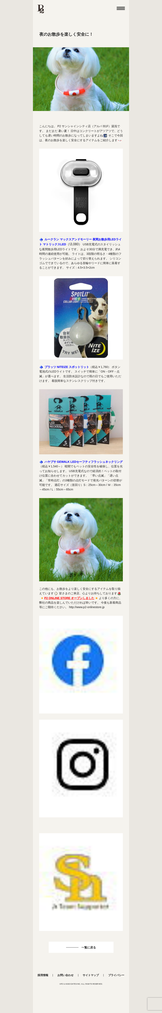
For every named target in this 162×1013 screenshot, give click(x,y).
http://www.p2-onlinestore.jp (87, 607)
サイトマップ (91, 975)
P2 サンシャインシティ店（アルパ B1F (83, 126)
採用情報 (42, 975)
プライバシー (116, 975)
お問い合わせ (65, 975)
